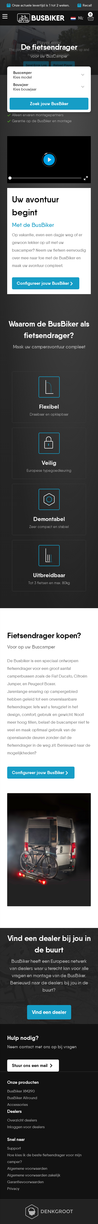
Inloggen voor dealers (26, 1127)
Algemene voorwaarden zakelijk (33, 1175)
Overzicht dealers (22, 1120)
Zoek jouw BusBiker (49, 103)
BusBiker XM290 (21, 1091)
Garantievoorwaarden (25, 1182)
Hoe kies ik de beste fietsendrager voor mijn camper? (44, 1158)
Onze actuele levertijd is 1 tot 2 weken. (37, 5)
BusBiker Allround (22, 1098)
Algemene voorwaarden (27, 1168)
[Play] (49, 159)
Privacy (13, 1188)
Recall (84, 5)
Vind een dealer (49, 1012)
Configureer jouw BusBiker (46, 283)
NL (77, 18)
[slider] (44, 178)
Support (14, 1148)
